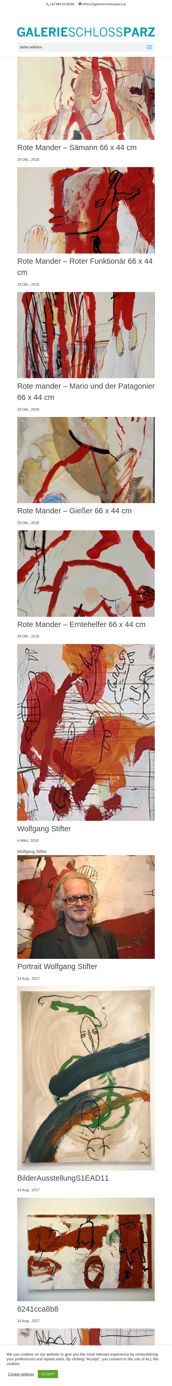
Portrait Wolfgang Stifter (57, 966)
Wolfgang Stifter (44, 828)
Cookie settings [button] (21, 1374)
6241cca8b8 (37, 1309)
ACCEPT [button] (48, 1374)
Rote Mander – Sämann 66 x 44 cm (77, 147)
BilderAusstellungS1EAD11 (63, 1178)
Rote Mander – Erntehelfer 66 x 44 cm (81, 624)
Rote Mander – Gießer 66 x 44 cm (74, 511)
